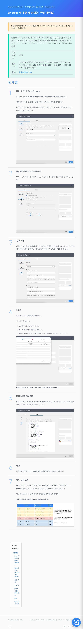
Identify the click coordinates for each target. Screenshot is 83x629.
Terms (43, 620)
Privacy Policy (35, 620)
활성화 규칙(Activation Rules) (16, 572)
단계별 (15, 553)
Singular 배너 (50, 7)
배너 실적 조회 (16, 603)
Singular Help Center (15, 7)
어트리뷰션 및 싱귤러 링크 (34, 7)
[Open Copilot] (76, 622)
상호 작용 (16, 581)
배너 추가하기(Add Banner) (16, 560)
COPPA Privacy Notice (54, 620)
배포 (15, 598)
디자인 (16, 585)
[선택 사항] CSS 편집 (16, 592)
